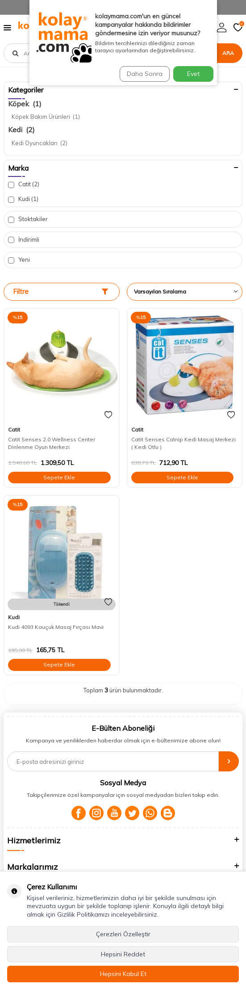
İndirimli (23, 239)
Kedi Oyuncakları (39, 143)
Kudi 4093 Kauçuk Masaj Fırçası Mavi (56, 627)
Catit (23, 184)
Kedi (21, 129)
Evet (193, 74)
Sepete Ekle (59, 477)
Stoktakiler (28, 219)
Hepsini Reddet (123, 954)
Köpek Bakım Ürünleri (46, 116)
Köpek (25, 103)
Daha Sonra (145, 74)
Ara (228, 53)
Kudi (23, 199)
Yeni (19, 260)
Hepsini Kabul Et (123, 974)
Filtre (60, 291)
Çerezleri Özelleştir (123, 934)
